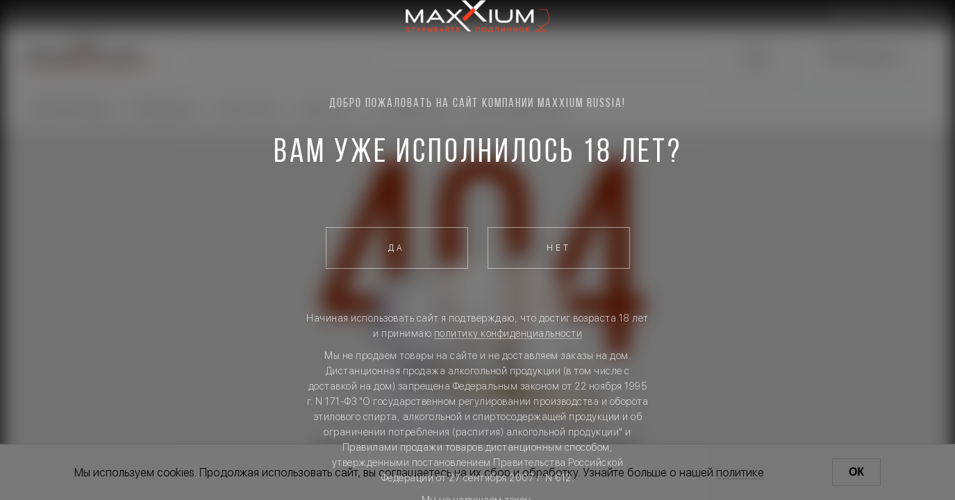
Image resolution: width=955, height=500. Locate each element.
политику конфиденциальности (508, 333)
